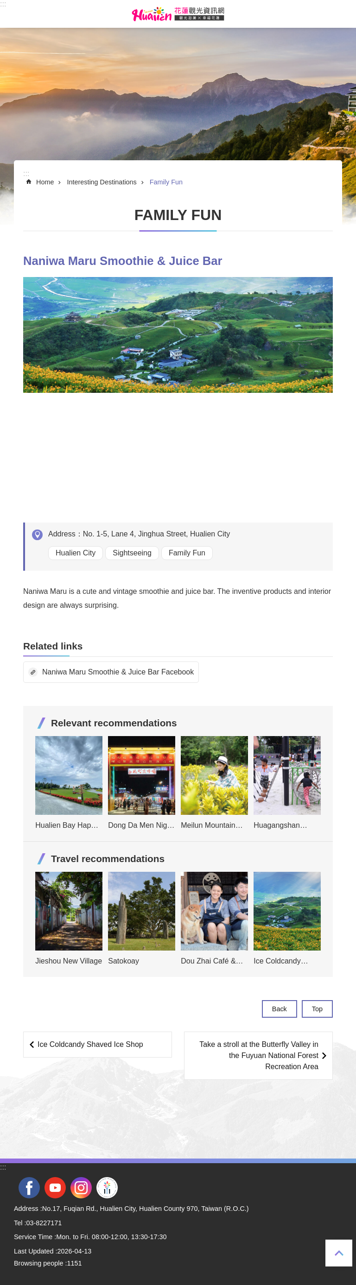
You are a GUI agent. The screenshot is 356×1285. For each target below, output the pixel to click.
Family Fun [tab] (166, 182)
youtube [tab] (55, 1187)
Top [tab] (339, 1253)
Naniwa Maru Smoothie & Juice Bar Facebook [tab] (118, 672)
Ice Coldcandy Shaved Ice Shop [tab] (90, 1044)
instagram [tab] (81, 1187)
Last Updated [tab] (34, 1251)
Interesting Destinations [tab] (101, 182)
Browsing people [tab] (38, 1263)
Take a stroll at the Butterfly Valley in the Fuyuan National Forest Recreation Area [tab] (258, 1055)
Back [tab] (279, 1009)
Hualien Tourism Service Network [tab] (178, 14)
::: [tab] (3, 4)
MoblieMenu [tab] (13, 14)
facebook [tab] (29, 1187)
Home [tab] (45, 182)
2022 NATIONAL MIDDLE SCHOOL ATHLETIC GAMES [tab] (107, 1187)
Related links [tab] (53, 646)
